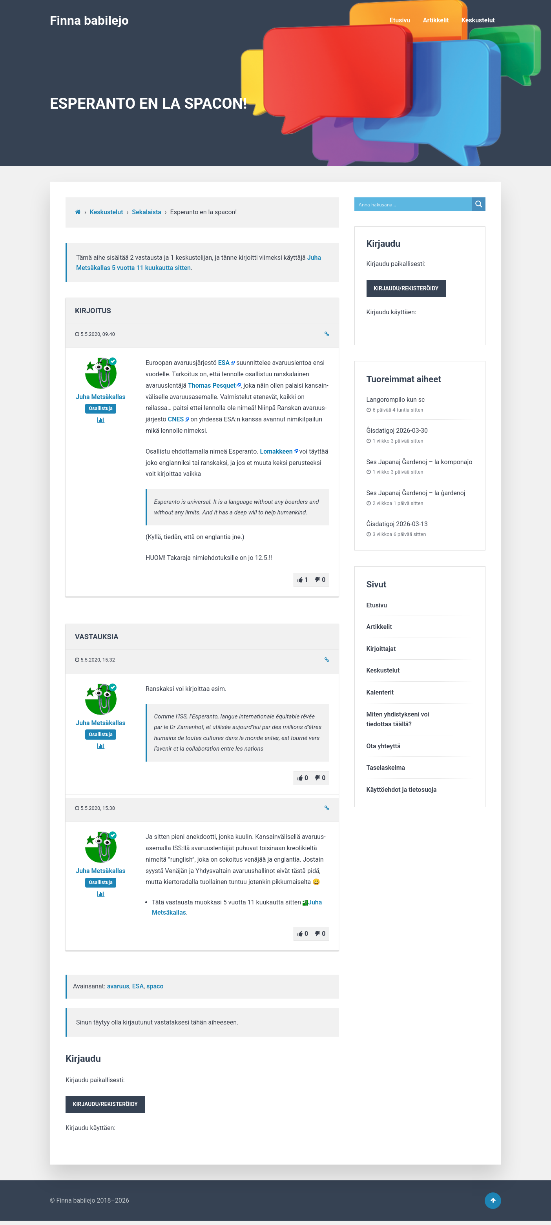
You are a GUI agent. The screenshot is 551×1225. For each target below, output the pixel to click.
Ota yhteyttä (384, 748)
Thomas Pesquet (211, 385)
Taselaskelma (386, 769)
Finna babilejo (89, 20)
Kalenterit (380, 694)
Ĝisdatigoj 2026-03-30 (397, 432)
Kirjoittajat (381, 650)
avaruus (118, 986)
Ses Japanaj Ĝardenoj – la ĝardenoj (416, 495)
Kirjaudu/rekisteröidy (107, 1105)
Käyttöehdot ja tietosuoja (402, 791)
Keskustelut (478, 20)
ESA (224, 362)
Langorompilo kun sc (396, 401)
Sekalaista (146, 212)
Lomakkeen (276, 451)
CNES (176, 419)
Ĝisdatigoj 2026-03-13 (397, 526)
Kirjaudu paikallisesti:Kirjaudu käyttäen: (108, 1105)
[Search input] (414, 204)
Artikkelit (436, 20)
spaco (154, 986)
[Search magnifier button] (478, 204)
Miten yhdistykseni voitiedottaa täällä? (398, 721)
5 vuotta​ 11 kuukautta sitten (151, 268)
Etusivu (400, 20)
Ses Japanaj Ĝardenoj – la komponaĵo (420, 463)
